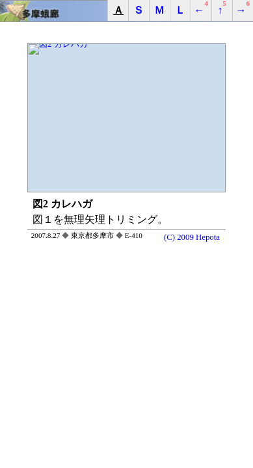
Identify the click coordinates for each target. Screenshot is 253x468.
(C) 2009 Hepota (192, 236)
